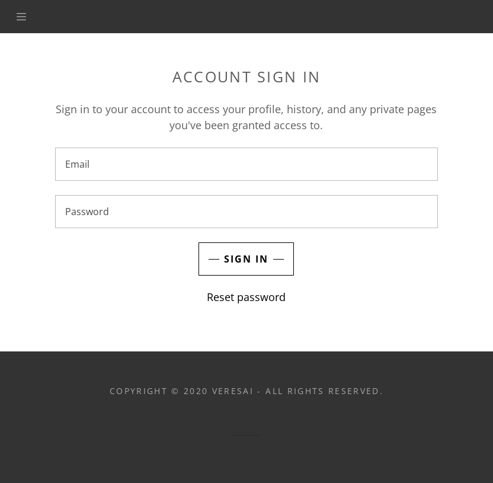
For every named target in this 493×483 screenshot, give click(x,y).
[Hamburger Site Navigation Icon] (24, 16)
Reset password (246, 297)
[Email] (246, 164)
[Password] (246, 211)
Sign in (246, 259)
